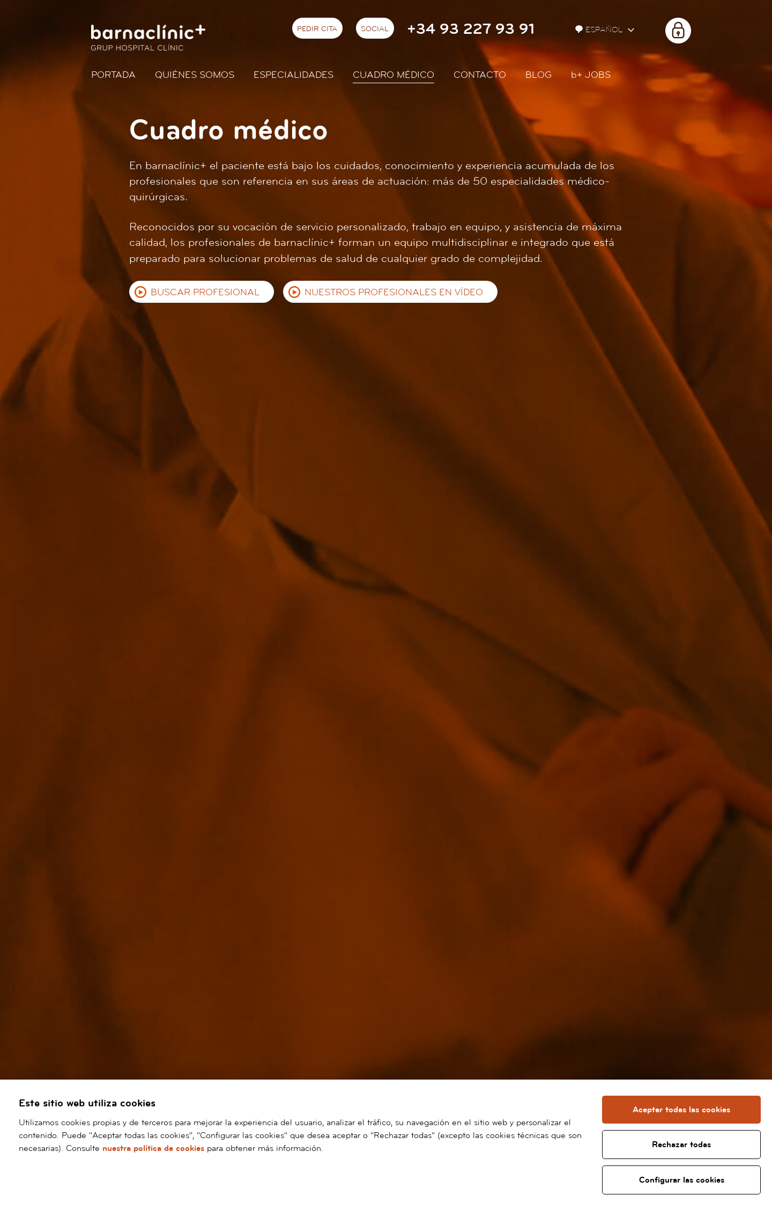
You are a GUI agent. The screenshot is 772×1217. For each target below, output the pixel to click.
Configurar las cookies (681, 1180)
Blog (538, 75)
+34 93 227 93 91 (471, 29)
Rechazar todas (681, 1144)
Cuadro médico (393, 75)
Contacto (480, 75)
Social (375, 29)
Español (600, 30)
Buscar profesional (205, 292)
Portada (113, 75)
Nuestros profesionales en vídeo (394, 292)
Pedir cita (317, 29)
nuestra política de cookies (153, 1148)
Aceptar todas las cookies (681, 1109)
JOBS (591, 75)
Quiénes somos (194, 75)
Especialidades (293, 75)
